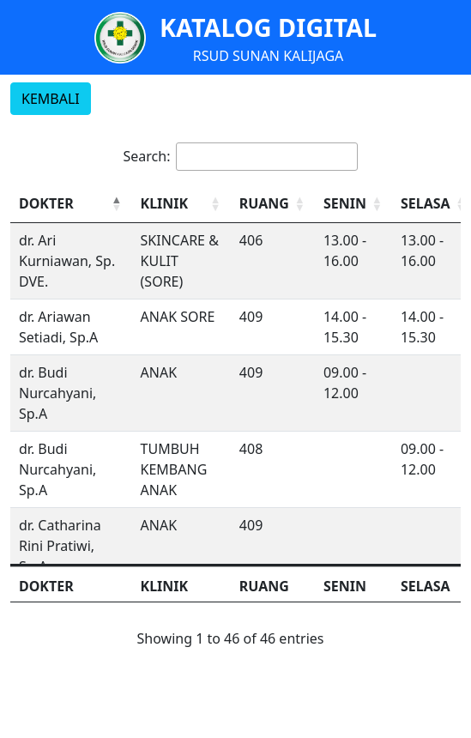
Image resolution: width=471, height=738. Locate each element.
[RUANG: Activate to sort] (273, 203)
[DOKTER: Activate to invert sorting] (71, 203)
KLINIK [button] (165, 203)
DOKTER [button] (46, 203)
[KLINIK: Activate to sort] (181, 203)
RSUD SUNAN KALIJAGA (268, 55)
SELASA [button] (425, 203)
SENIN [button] (344, 203)
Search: (147, 156)
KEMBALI (50, 98)
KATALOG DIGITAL (268, 27)
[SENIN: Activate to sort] (353, 203)
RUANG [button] (264, 203)
